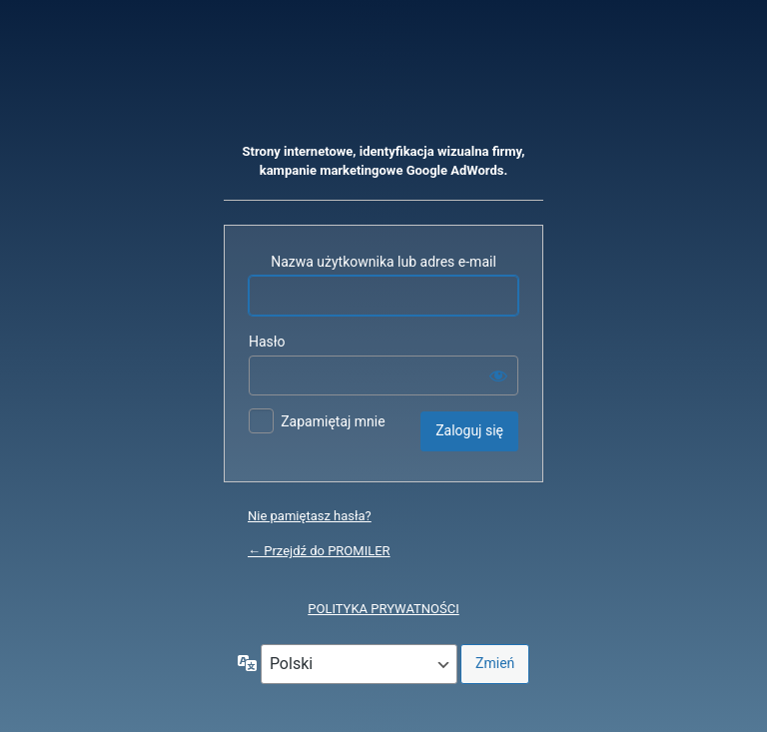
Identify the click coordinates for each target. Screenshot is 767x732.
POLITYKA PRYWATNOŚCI (383, 608)
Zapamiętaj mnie (332, 421)
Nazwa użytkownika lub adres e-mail (383, 262)
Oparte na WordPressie (383, 85)
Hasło (267, 342)
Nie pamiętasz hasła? (310, 515)
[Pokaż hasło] (498, 375)
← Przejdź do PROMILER (319, 550)
